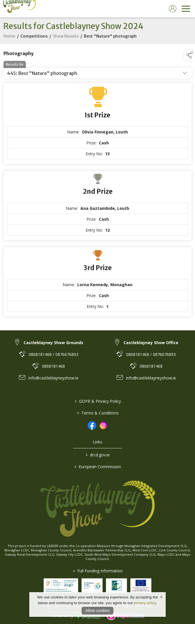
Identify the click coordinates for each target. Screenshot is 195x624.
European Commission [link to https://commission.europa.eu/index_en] (97, 466)
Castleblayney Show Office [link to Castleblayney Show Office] (150, 342)
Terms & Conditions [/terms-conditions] (97, 413)
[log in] (172, 8)
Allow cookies (97, 610)
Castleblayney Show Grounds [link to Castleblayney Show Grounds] (53, 342)
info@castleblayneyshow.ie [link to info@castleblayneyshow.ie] (53, 378)
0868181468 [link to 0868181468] (53, 366)
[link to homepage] (18, 8)
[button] (189, 55)
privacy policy (145, 603)
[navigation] (186, 8)
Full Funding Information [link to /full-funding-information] (97, 570)
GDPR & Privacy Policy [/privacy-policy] (97, 401)
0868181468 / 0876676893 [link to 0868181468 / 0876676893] (53, 354)
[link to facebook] (92, 425)
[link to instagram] (103, 425)
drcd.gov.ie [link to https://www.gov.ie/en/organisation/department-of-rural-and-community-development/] (98, 454)
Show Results (66, 42)
